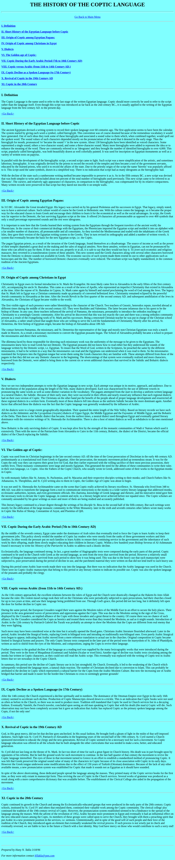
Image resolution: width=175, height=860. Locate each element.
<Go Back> (7, 113)
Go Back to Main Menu (87, 16)
